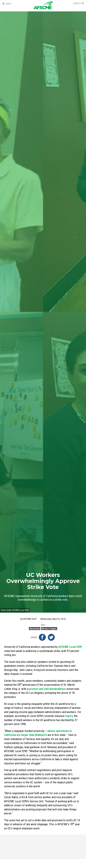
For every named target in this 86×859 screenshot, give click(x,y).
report (69, 716)
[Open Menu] (6, 3)
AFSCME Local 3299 (70, 646)
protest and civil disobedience (47, 689)
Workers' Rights (49, 628)
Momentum (35, 628)
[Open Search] (78, 3)
